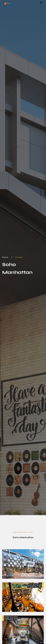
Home (5, 257)
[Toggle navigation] (41, 2)
